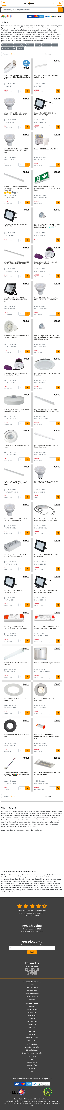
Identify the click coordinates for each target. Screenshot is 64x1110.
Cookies (32, 1034)
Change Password (32, 1009)
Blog (31, 985)
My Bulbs (32, 1018)
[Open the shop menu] (4, 3)
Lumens (54, 45)
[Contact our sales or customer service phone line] (53, 3)
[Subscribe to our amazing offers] (32, 948)
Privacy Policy (32, 1040)
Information (32, 1044)
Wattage (38, 45)
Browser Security (32, 1037)
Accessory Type (19, 45)
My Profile (32, 1006)
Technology (29, 45)
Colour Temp (6, 48)
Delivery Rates (32, 991)
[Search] (60, 9)
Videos (32, 1071)
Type (13, 48)
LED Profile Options (32, 1050)
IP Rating (20, 48)
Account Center (32, 1003)
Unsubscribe (32, 1024)
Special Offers (32, 1065)
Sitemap (32, 1000)
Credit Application (32, 1021)
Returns (32, 1028)
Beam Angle (46, 45)
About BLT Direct (32, 988)
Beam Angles (32, 1056)
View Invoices (32, 1015)
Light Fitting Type (7, 45)
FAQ (32, 1059)
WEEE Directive (32, 1062)
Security (32, 1031)
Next (12, 54)
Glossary (32, 1068)
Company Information (32, 982)
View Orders (32, 1012)
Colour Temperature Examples (32, 1053)
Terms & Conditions (31, 994)
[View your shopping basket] (60, 3)
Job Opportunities (32, 997)
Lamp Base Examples (32, 1047)
